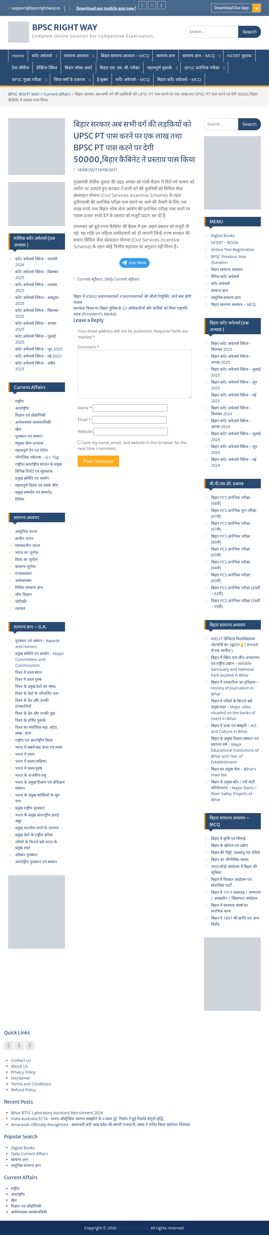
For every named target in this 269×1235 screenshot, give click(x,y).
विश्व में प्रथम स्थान (28, 672)
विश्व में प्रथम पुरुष (28, 679)
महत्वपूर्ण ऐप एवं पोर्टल (31, 450)
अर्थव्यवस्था (23, 580)
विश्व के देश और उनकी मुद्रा (35, 713)
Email (84, 419)
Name (85, 407)
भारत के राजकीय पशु (30, 775)
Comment (88, 347)
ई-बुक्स (102, 79)
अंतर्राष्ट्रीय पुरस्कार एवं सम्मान (36, 861)
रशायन (20, 608)
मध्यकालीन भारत (27, 545)
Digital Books (223, 235)
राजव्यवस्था (23, 573)
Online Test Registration (233, 249)
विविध (19, 499)
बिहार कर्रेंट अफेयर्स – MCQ (179, 79)
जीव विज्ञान (23, 594)
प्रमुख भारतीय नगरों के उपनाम (37, 827)
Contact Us (21, 1060)
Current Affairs (57, 94)
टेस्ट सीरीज (20, 67)
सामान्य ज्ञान (165, 55)
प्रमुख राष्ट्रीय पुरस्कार (29, 808)
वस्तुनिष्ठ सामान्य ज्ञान (226, 297)
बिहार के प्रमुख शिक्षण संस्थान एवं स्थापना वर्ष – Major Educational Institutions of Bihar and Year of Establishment (235, 750)
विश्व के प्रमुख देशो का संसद (35, 686)
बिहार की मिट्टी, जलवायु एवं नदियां (235, 852)
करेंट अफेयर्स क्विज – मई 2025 (38, 356)
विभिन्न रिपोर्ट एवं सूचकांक (34, 471)
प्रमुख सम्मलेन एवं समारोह (33, 492)
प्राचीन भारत (24, 538)
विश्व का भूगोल (26, 559)
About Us (19, 1066)
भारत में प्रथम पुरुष (28, 768)
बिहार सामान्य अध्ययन (227, 269)
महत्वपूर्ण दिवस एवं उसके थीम (36, 485)
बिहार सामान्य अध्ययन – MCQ (125, 55)
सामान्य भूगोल (25, 566)
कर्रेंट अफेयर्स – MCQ (132, 79)
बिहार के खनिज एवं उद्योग (229, 845)
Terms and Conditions (31, 1084)
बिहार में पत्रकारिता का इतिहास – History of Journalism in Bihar (234, 688)
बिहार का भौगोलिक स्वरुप (230, 859)
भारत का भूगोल (26, 552)
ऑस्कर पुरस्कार (26, 854)
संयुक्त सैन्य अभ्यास (29, 443)
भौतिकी (21, 601)
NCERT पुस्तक (239, 55)
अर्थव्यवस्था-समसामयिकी (33, 422)
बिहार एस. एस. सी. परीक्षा (120, 67)
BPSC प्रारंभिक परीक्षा (201, 67)
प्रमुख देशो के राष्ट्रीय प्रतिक (34, 834)
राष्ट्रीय (19, 401)
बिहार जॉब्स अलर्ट (78, 67)
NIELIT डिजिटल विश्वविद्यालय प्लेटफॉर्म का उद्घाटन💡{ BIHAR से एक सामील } (234, 644)
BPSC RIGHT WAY (64, 27)
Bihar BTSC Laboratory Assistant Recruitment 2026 (57, 1112)
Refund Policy (23, 1089)
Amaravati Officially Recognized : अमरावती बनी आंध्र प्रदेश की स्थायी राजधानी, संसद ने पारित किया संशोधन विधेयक (100, 1124)
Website (85, 431)
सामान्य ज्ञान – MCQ (198, 55)
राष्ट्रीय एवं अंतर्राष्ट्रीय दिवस (34, 740)
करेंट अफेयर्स (42, 55)
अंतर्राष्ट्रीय (22, 408)
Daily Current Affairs (122, 279)
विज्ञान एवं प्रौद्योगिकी (30, 415)
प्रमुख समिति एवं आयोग (32, 478)
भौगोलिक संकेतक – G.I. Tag (37, 457)
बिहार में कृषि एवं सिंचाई (228, 838)
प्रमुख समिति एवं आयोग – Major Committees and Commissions (39, 659)
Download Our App (231, 7)
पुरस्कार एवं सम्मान (28, 436)
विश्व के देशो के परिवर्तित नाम (36, 693)
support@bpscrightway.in (35, 8)
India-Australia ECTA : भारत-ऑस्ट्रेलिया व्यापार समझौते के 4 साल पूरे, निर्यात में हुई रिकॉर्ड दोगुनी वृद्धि (87, 1118)
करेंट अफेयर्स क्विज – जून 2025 (38, 349)
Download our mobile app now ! (106, 8)
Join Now (134, 262)
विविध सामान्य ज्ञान (29, 587)
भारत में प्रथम (24, 754)
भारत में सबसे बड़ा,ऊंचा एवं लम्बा (38, 747)
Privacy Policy (23, 1072)
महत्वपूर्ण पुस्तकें (159, 67)
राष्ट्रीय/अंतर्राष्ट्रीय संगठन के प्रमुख (38, 464)
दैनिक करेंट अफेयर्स (225, 276)
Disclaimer (20, 1078)
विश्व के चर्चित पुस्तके (30, 720)
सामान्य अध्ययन (76, 55)
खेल (18, 429)
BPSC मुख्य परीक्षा (26, 79)
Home (18, 55)
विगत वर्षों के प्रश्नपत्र (69, 79)
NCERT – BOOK (224, 242)
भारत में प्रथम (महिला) (31, 761)
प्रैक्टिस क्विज (46, 67)
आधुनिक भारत (26, 531)
